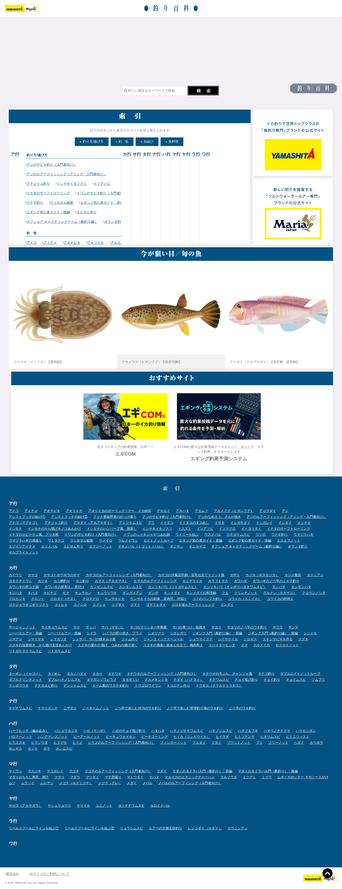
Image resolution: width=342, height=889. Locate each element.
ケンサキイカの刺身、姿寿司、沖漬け (158, 599)
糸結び (147, 141)
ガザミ (235, 575)
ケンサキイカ (115, 599)
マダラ (75, 777)
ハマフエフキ (248, 731)
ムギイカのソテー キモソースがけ (302, 777)
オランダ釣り (113, 221)
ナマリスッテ (48, 708)
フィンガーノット (173, 742)
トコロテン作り (178, 685)
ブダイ (216, 742)
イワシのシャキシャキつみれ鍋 (146, 534)
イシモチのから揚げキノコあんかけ (54, 528)
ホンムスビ (64, 748)
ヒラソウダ (39, 742)
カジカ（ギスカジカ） (262, 575)
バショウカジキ (66, 731)
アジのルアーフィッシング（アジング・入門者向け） (65, 174)
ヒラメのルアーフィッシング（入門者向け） (121, 742)
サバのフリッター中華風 (148, 627)
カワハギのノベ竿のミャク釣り (276, 581)
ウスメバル (212, 534)
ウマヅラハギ (304, 534)
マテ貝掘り (113, 777)
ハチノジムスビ (220, 731)
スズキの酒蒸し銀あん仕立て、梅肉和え (173, 645)
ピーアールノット (86, 736)
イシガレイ (264, 523)
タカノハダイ (77, 673)
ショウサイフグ (200, 639)
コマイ (135, 605)
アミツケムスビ (130, 523)
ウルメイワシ (128, 540)
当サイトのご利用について (49, 873)
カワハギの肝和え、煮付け (64, 587)
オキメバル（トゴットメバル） (141, 546)
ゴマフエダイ (156, 605)
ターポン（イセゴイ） (25, 673)
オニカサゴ (197, 546)
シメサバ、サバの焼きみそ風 (94, 639)
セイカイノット (287, 645)
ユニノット (104, 805)
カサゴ (33, 575)
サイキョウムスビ (54, 627)
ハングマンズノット (53, 736)
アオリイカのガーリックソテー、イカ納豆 (119, 511)
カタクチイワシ (20, 581)
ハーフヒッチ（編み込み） (29, 731)
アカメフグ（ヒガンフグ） (234, 511)
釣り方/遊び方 (92, 141)
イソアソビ (101, 183)
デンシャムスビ (75, 685)
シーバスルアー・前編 (25, 633)
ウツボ (261, 534)
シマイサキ (36, 639)
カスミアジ (315, 575)
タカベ (97, 673)
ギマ (65, 593)
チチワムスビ (219, 679)
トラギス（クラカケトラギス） (219, 685)
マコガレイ (55, 771)
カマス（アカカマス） (111, 581)
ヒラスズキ (17, 742)
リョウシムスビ (131, 828)
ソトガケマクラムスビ (25, 651)
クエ (225, 593)
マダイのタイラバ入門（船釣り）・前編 (202, 771)
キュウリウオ (107, 593)
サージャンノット (22, 627)
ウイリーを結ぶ (187, 534)
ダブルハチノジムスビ (64, 679)
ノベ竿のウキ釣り (242, 708)
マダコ (59, 777)
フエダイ (199, 742)
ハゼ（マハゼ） (95, 731)
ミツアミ (249, 777)
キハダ (33, 593)
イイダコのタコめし (194, 523)
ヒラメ (77, 742)
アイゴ (31, 242)
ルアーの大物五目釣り (165, 828)
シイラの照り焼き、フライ (122, 633)
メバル (147, 783)
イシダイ (285, 523)
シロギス (250, 639)
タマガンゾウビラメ (102, 679)
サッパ (91, 627)
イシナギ (304, 523)
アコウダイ (267, 511)
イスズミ (184, 528)
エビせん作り (86, 212)
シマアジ (15, 639)
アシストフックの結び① (27, 517)
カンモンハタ (301, 587)
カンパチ (278, 587)
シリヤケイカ (228, 639)
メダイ (132, 783)
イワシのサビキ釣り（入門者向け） (103, 193)
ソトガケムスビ (59, 651)
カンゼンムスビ (101, 587)
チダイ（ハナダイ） (188, 679)
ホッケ (33, 748)
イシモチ (15, 528)
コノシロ (80, 605)
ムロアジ (46, 783)
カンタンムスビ (130, 587)
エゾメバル (49, 546)
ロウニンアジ (237, 828)
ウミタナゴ (56, 540)
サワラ (278, 627)
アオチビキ (71, 242)
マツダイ (92, 777)
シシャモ (310, 633)
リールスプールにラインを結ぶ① (34, 828)
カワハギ (240, 581)
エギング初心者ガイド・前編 (101, 202)
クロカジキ (17, 599)
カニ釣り (82, 581)
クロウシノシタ (313, 593)
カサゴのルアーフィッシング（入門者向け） (119, 575)
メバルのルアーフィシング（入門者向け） (189, 783)
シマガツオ (58, 639)
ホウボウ (316, 742)
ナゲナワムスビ (20, 708)
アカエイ (116, 242)
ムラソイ (27, 783)
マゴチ (74, 771)
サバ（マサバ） (113, 627)
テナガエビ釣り (46, 685)
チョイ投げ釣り (246, 679)
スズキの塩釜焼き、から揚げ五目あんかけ (40, 645)
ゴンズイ (227, 605)
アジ (285, 511)
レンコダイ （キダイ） (205, 828)
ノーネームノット (95, 708)
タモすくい (130, 679)
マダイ (162, 771)
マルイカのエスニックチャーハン (190, 777)
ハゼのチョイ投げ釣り (129, 731)
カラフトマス (218, 581)
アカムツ (201, 511)
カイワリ (15, 575)
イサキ (220, 523)
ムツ (12, 783)
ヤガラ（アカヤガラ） (25, 805)
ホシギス (15, 748)
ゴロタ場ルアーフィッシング (193, 605)
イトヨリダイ (251, 528)
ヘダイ (299, 742)
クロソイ (37, 599)
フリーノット (278, 742)
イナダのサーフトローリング (47, 193)
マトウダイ (135, 777)
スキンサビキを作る (278, 639)
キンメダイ (172, 593)
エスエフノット (288, 540)
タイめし (54, 673)
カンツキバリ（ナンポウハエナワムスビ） (234, 587)
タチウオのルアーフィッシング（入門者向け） (162, 673)
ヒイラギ (222, 736)
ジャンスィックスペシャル (163, 639)
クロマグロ (90, 599)
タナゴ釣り (266, 673)
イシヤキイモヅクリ (71, 183)
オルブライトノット (24, 552)
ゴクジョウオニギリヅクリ (29, 605)
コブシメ (99, 605)
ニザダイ (70, 708)
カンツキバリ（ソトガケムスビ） (173, 587)
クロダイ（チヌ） (63, 599)
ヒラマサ (60, 742)
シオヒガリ (178, 633)
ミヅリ (267, 777)
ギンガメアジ (132, 593)
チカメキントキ (156, 679)
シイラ (92, 633)
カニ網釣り (61, 581)
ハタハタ (158, 731)
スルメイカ (261, 645)
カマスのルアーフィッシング (155, 581)
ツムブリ (318, 679)
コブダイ (118, 605)
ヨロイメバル (160, 805)
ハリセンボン (306, 731)
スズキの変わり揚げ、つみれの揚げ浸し (108, 645)
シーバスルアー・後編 (64, 633)
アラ (151, 523)
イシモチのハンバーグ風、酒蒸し (112, 528)
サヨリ (216, 627)
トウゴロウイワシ (148, 685)
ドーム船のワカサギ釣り (110, 685)
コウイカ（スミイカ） (244, 599)
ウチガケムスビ (238, 534)
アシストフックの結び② (69, 517)
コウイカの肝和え (280, 599)
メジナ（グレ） (109, 783)
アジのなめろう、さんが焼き (219, 517)
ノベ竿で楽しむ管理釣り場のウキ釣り (195, 708)
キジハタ (15, 593)
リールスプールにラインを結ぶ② (89, 828)
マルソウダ (228, 777)
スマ (244, 645)
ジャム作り (129, 639)
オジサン (176, 546)
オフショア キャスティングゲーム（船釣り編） (61, 221)
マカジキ (34, 771)
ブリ (259, 742)
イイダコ (166, 523)
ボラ (46, 748)
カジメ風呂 (293, 575)
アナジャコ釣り (37, 183)
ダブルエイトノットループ (300, 673)
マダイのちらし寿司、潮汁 (29, 777)
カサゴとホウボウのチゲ (61, 575)
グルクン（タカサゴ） (279, 593)
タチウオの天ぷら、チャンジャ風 (227, 673)
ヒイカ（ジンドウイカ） (191, 736)
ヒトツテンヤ (245, 736)
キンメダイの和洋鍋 (201, 593)
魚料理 (172, 141)
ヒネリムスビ (270, 736)
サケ (76, 627)
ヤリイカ (83, 805)
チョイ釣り (272, 679)
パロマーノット (20, 736)
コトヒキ (61, 605)
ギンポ (153, 593)
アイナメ (49, 242)
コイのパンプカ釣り (207, 599)
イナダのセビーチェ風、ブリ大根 (34, 534)
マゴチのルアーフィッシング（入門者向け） (118, 771)
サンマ (293, 627)
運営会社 (12, 873)
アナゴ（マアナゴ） (24, 523)
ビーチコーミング (154, 736)
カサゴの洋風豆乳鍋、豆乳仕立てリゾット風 (191, 575)
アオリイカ (95, 242)
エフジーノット (100, 546)
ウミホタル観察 (61, 202)
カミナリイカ (192, 581)
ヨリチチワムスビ (131, 805)
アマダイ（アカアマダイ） (93, 523)
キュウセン (83, 593)
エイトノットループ (158, 540)
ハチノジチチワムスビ (186, 731)
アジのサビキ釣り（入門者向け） (50, 164)
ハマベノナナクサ (277, 731)
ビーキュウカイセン (121, 736)
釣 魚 (122, 141)
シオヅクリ (156, 633)
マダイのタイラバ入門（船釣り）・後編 (268, 771)
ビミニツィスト (297, 736)
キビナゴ (50, 593)
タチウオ (114, 673)
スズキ (303, 639)
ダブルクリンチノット (25, 679)
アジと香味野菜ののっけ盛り (115, 517)
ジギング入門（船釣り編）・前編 (217, 633)
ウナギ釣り (34, 202)
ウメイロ (105, 540)
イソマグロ (227, 528)
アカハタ (182, 511)
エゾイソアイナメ (22, 546)
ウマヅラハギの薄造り (25, 540)
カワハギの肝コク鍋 (24, 587)
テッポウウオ (19, 685)
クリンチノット (245, 593)
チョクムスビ (296, 679)
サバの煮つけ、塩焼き (189, 627)
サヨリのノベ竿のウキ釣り (247, 627)
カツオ (43, 581)
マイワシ (15, 771)
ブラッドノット (238, 742)
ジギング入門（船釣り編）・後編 (273, 633)
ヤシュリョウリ (59, 805)
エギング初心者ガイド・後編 (47, 212)
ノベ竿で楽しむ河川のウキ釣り (138, 708)
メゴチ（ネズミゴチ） (75, 783)
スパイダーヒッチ (222, 645)
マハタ (154, 777)
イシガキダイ (240, 523)
